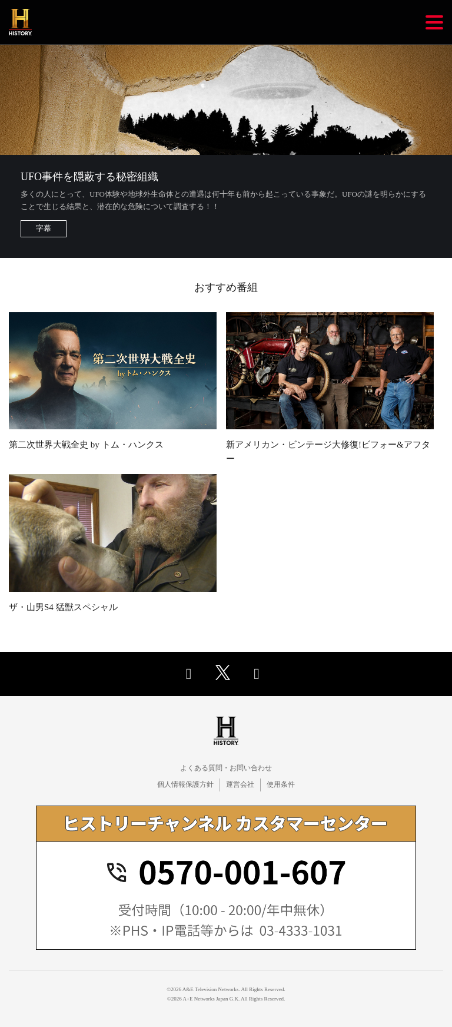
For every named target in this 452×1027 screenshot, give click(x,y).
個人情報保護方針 (185, 784)
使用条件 (281, 784)
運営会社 (240, 784)
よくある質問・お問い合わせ (226, 768)
